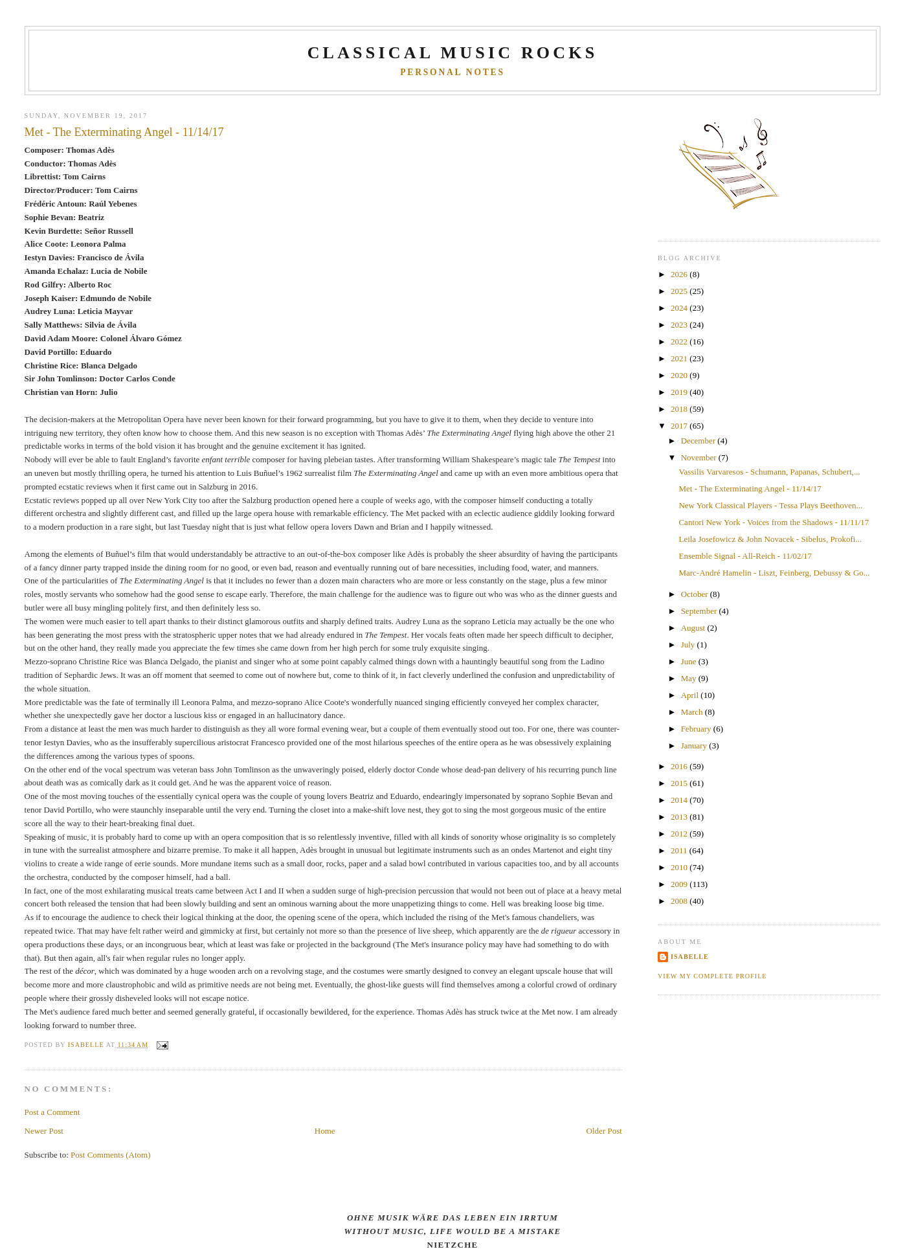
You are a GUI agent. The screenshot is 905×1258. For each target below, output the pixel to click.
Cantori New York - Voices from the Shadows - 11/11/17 (773, 522)
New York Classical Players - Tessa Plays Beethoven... (770, 505)
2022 (680, 341)
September (700, 611)
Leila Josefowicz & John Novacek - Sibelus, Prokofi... (770, 539)
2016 (680, 766)
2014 (680, 800)
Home (325, 1131)
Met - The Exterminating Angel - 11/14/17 (749, 488)
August (694, 628)
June (689, 661)
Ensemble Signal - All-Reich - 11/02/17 (745, 556)
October (695, 594)
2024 (680, 308)
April (691, 695)
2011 (680, 850)
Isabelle (690, 956)
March (693, 712)
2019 (680, 392)
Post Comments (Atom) (111, 1155)
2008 (680, 901)
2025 (680, 291)
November (700, 457)
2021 (680, 358)
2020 (680, 375)
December (699, 440)
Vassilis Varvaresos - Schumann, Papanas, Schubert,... (769, 472)
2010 (680, 867)
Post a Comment (52, 1112)
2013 (680, 817)
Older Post (604, 1131)
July (689, 644)
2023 (680, 325)
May (689, 678)
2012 (680, 833)
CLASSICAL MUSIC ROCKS (452, 52)
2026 (680, 274)
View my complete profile (712, 976)
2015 (680, 783)
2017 (680, 426)
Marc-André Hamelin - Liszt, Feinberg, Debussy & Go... (773, 573)
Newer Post (44, 1131)
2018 (680, 409)
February (697, 729)
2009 (680, 884)
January (695, 745)
